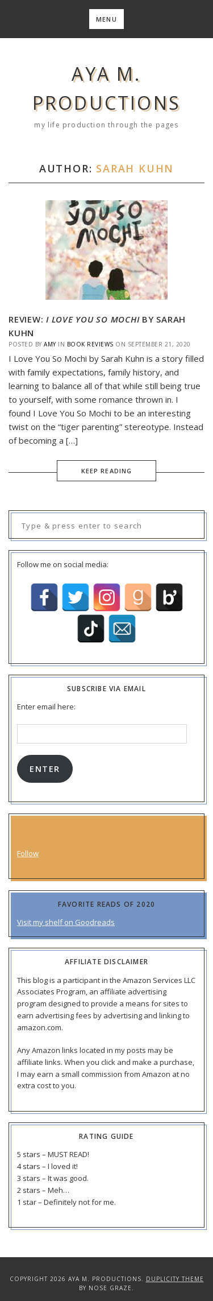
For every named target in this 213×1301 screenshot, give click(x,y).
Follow (28, 853)
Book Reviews (90, 344)
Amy (50, 344)
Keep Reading (106, 470)
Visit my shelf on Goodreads (66, 922)
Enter (45, 768)
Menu (106, 19)
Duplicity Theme (175, 1279)
